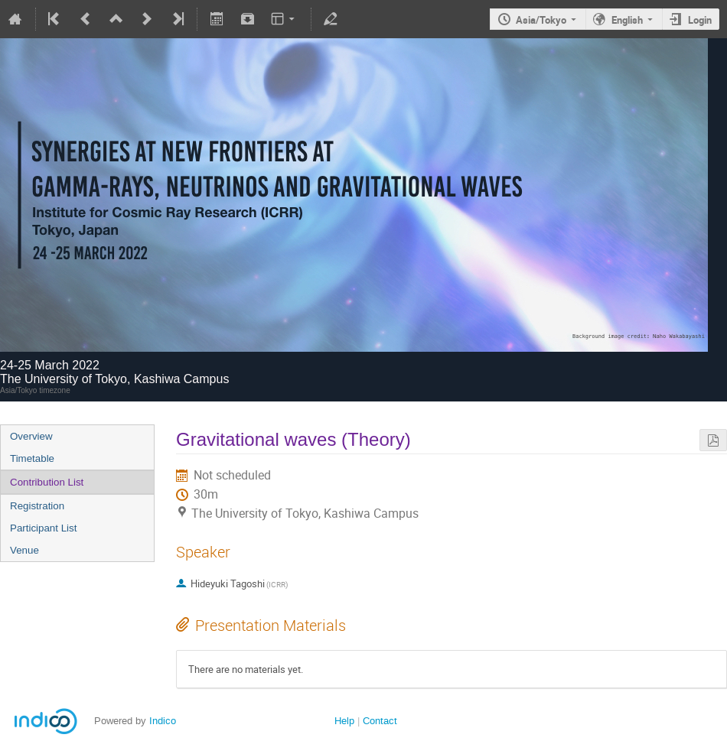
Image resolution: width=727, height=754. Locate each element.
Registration (37, 506)
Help (344, 720)
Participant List (43, 528)
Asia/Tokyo (541, 20)
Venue (24, 550)
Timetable (32, 458)
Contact (380, 720)
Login (700, 20)
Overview (31, 436)
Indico (162, 720)
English (627, 20)
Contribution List (46, 482)
